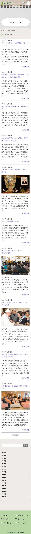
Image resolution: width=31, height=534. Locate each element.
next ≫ (15, 435)
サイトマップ (22, 523)
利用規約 (5, 515)
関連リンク (21, 519)
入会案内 (5, 519)
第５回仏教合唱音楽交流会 (10, 221)
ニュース (7, 30)
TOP (2, 30)
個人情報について (23, 515)
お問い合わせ (7, 523)
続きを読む (26, 66)
